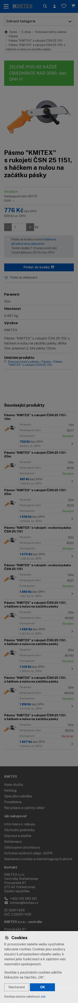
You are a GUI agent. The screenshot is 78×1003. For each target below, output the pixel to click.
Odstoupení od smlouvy (22, 847)
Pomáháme (13, 802)
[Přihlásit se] (54, 6)
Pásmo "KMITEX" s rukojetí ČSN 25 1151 (36, 40)
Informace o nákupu (19, 824)
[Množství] (19, 227)
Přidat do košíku (39, 267)
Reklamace (13, 842)
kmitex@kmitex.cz (21, 903)
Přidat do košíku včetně (41, 246)
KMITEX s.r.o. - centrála (23, 922)
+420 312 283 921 (20, 899)
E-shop (26, 32)
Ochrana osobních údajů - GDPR (28, 853)
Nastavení (17, 987)
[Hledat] (45, 6)
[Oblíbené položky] (64, 6)
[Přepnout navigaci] (6, 6)
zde (43, 996)
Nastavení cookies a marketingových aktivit (38, 859)
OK (42, 987)
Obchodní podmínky (19, 830)
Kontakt (10, 867)
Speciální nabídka (18, 796)
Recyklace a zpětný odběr (24, 808)
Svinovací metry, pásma (50, 32)
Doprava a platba (17, 836)
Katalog (10, 790)
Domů (10, 32)
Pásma (13, 36)
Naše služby (13, 785)
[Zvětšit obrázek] (39, 117)
